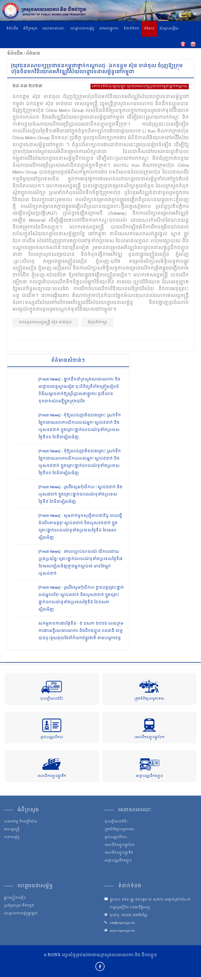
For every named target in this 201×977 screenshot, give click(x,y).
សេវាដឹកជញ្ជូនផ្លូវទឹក (51, 776)
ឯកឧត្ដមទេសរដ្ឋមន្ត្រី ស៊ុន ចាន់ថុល (45, 322)
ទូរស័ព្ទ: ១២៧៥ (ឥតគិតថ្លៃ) (128, 915)
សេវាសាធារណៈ (53, 28)
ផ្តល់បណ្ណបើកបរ (52, 737)
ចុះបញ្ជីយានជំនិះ (51, 699)
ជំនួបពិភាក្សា (97, 322)
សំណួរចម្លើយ (169, 28)
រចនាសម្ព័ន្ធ (12, 837)
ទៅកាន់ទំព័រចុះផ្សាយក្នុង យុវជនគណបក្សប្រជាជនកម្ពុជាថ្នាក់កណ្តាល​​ (139, 86)
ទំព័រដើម (12, 28)
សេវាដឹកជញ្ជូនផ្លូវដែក (149, 737)
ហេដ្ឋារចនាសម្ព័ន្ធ (82, 28)
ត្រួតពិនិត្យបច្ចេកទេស (149, 699)
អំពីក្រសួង (30, 28)
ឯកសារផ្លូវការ (109, 28)
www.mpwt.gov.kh (122, 931)
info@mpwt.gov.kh (122, 923)
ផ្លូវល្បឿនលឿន (15, 898)
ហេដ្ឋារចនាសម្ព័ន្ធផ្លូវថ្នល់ (21, 913)
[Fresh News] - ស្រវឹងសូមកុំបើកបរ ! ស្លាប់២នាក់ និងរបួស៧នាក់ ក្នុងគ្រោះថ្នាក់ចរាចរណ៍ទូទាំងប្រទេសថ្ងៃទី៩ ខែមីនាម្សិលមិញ (80, 494)
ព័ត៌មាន (149, 28)
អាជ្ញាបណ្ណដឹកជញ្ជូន (149, 776)
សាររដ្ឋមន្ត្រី (12, 829)
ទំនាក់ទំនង (131, 28)
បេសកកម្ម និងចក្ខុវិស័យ (20, 822)
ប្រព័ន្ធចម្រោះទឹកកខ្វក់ (19, 906)
